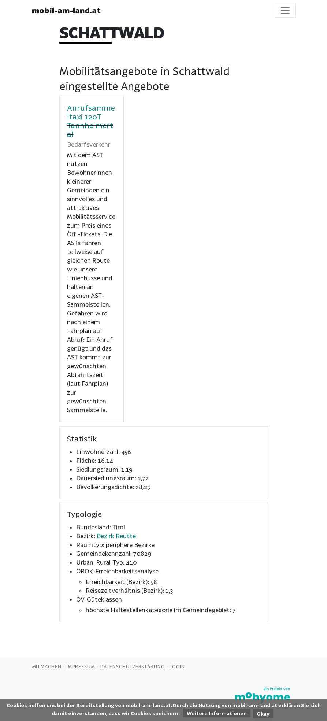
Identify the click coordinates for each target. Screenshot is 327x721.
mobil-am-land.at (66, 10)
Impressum (81, 666)
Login (177, 666)
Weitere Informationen (217, 713)
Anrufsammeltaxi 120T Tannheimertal (91, 120)
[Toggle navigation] (285, 10)
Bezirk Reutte (116, 535)
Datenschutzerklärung (132, 666)
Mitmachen (47, 666)
